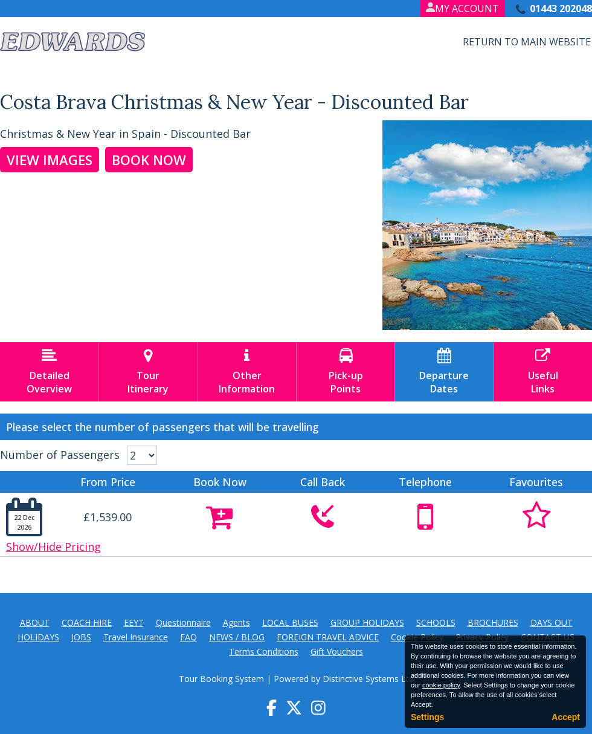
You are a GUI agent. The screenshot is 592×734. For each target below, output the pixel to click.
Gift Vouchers (336, 651)
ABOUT (35, 622)
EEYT (134, 622)
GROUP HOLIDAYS (367, 622)
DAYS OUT (551, 622)
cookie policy (441, 685)
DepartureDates (444, 371)
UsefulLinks (543, 371)
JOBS (81, 637)
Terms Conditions (263, 651)
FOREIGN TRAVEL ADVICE (328, 637)
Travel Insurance (135, 637)
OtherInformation (247, 371)
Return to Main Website (527, 41)
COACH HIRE (87, 622)
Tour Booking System (221, 678)
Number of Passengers (60, 454)
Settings (427, 717)
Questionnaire (183, 622)
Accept (566, 717)
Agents (236, 622)
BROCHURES (493, 622)
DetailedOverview (49, 371)
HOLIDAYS (38, 637)
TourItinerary (148, 371)
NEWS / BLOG (237, 637)
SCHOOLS (435, 622)
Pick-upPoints (345, 371)
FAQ (188, 637)
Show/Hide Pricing (53, 546)
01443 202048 (561, 8)
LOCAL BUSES (290, 622)
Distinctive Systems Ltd (368, 678)
